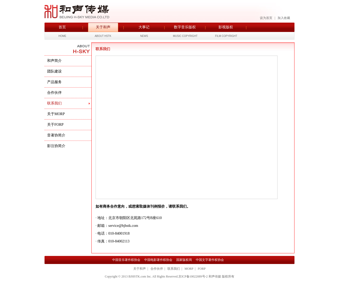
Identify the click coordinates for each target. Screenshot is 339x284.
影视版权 (225, 27)
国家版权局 (184, 260)
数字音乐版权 (185, 27)
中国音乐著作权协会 (126, 260)
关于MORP (56, 114)
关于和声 (103, 27)
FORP (202, 268)
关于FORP (55, 125)
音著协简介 (56, 135)
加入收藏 (284, 18)
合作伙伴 (55, 93)
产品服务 (55, 82)
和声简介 (55, 61)
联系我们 (55, 103)
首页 (62, 27)
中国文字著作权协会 (210, 260)
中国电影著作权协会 (158, 260)
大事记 (144, 27)
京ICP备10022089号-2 (193, 276)
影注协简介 (56, 146)
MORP (189, 268)
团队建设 (55, 71)
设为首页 (266, 18)
